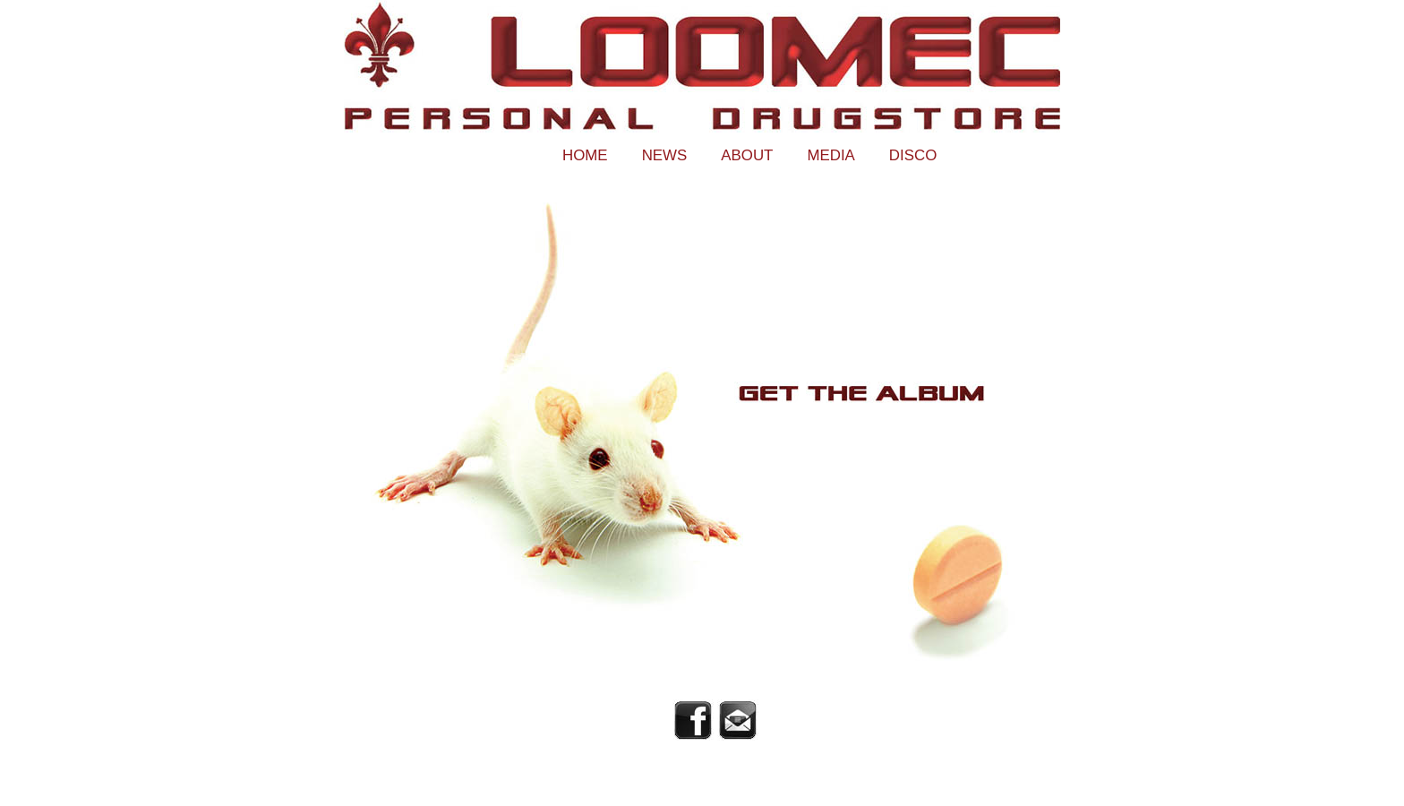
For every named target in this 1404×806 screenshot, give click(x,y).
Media (830, 155)
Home (585, 155)
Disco (913, 155)
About (747, 155)
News (665, 155)
